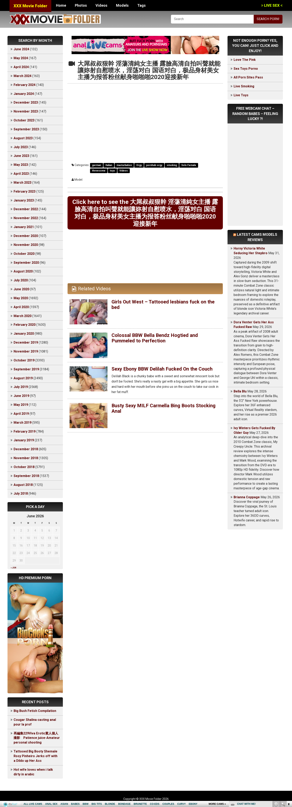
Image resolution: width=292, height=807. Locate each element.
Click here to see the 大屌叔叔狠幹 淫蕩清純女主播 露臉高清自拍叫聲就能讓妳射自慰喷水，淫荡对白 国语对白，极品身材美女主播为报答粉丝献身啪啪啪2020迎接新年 (145, 212)
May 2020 (21, 298)
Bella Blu (240, 391)
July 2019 (21, 387)
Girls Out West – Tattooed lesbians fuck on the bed (163, 304)
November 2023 (26, 111)
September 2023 (26, 129)
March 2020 (22, 316)
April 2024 (21, 67)
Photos (81, 5)
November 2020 (26, 245)
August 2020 (23, 271)
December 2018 (26, 449)
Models (122, 5)
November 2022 (26, 218)
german (96, 165)
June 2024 (21, 49)
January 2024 (24, 94)
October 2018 (24, 467)
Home (61, 5)
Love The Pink (245, 60)
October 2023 (24, 120)
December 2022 (26, 209)
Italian (108, 165)
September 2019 (26, 369)
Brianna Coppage (247, 497)
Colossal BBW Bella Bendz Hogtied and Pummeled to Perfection (155, 337)
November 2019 (26, 351)
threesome (98, 170)
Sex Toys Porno (246, 69)
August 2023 (23, 138)
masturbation (124, 165)
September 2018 (26, 476)
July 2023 (21, 147)
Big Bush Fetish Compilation (35, 711)
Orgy (139, 165)
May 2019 (21, 405)
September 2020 (26, 263)
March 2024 (22, 76)
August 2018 (23, 485)
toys (112, 170)
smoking (172, 165)
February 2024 (24, 85)
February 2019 (24, 431)
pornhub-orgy (154, 165)
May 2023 (21, 165)
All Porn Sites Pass (248, 77)
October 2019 (24, 360)
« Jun (13, 568)
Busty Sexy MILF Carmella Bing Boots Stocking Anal (164, 408)
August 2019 (23, 378)
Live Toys (241, 95)
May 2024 (21, 58)
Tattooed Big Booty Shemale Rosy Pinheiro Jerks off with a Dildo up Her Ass (35, 756)
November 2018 (26, 458)
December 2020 (26, 236)
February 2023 (24, 191)
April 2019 (21, 414)
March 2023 (22, 182)
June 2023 (21, 156)
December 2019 (26, 342)
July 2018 (21, 493)
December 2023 (26, 102)
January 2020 (24, 333)
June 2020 (21, 289)
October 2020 (24, 254)
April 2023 (21, 174)
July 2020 (21, 280)
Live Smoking (244, 86)
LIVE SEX (271, 5)
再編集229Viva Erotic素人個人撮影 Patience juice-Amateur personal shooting (37, 738)
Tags (141, 5)
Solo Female (188, 165)
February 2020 (24, 325)
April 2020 (21, 307)
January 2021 (24, 227)
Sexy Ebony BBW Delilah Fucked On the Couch (162, 369)
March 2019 (22, 422)
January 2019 (24, 440)
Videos (101, 5)
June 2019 (21, 396)
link (288, 743)
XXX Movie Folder (30, 5)
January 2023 (24, 200)
